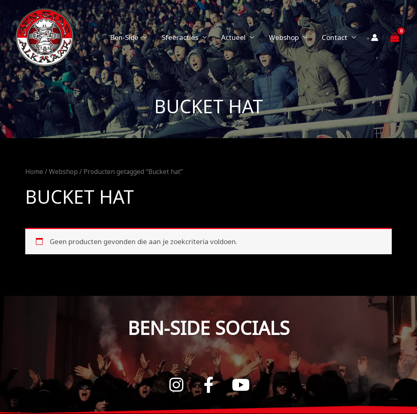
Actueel (236, 37)
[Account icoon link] (374, 37)
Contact (335, 37)
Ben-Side (128, 37)
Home (34, 171)
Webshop (285, 37)
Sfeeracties (183, 37)
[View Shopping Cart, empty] (394, 37)
